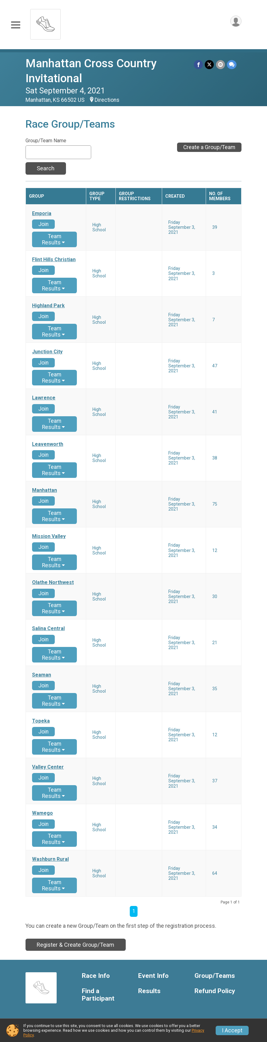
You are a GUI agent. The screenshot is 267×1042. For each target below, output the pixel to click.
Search (45, 168)
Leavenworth (47, 444)
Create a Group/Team (209, 147)
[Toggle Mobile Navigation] (15, 25)
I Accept (232, 1030)
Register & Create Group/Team (75, 944)
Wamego (42, 813)
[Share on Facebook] (198, 64)
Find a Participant (98, 995)
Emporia (41, 213)
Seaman (41, 675)
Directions (107, 100)
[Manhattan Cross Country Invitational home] (45, 22)
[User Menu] (235, 21)
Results (149, 991)
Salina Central (48, 628)
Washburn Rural (50, 859)
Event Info (153, 975)
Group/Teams (214, 975)
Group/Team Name (46, 141)
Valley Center (48, 767)
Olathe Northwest (53, 582)
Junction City (47, 352)
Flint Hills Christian (54, 259)
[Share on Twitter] (209, 64)
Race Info (96, 975)
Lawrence (43, 398)
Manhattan (44, 490)
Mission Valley (49, 536)
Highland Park (48, 306)
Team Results (53, 239)
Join (43, 224)
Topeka (41, 721)
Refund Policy (214, 991)
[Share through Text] (232, 64)
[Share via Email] (220, 64)
